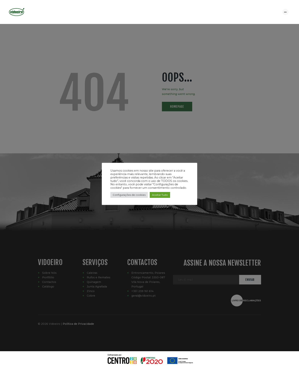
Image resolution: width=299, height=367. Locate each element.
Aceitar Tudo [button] (160, 194)
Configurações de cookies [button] (129, 194)
